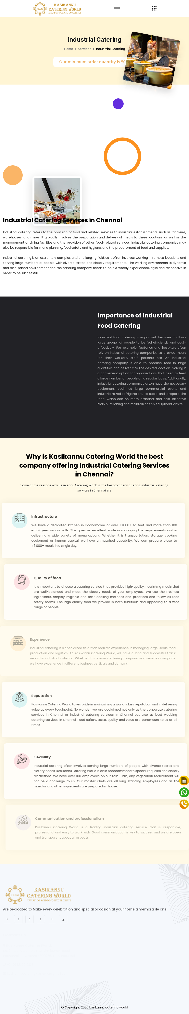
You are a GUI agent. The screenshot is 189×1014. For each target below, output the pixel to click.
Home (68, 49)
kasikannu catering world (108, 1007)
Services (84, 49)
